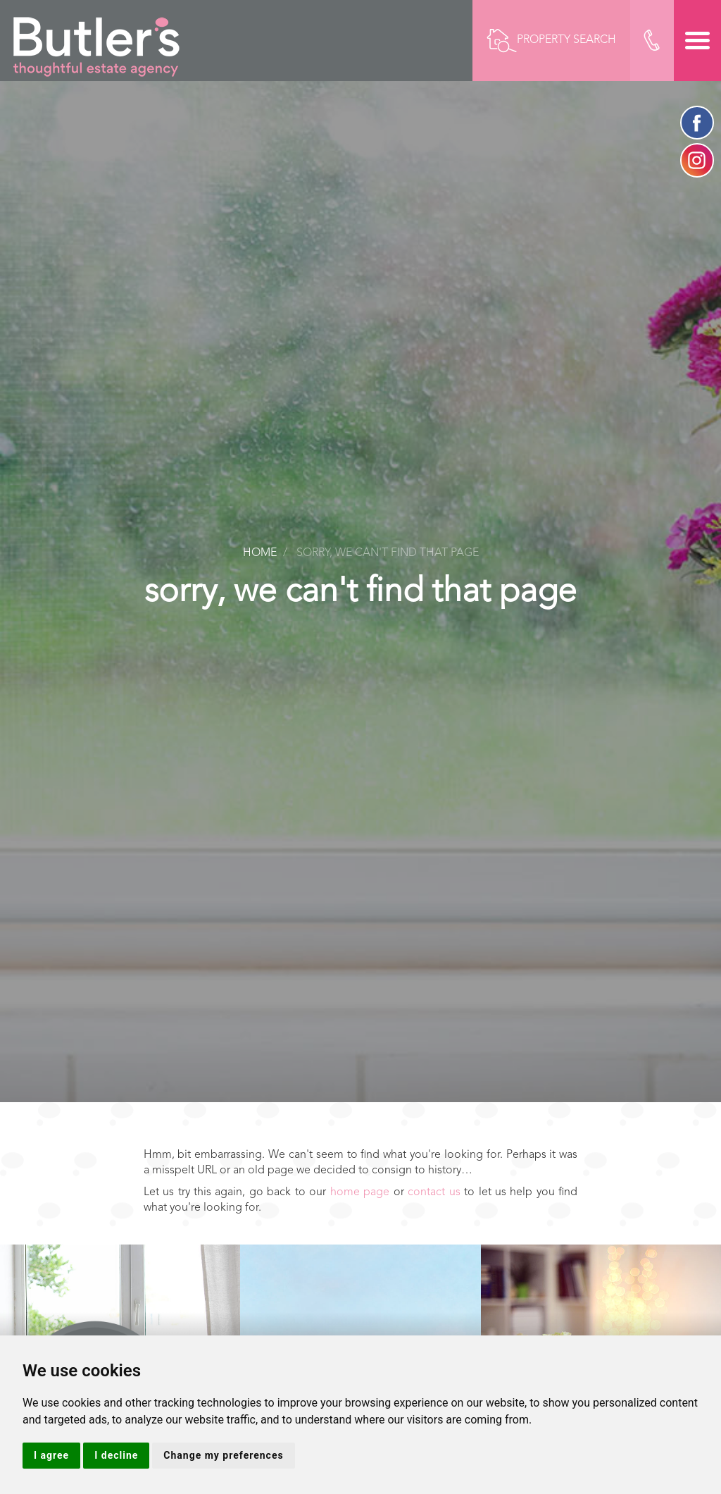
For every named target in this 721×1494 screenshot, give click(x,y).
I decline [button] (116, 1455)
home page (359, 1192)
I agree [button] (51, 1455)
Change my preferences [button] (223, 1455)
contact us (434, 1192)
